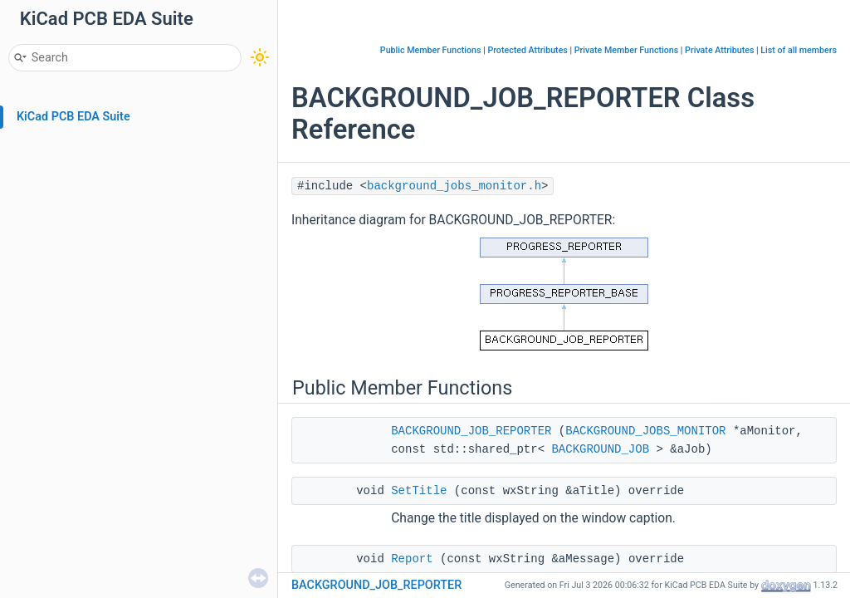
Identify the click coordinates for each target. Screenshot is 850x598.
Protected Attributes (527, 50)
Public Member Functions (430, 50)
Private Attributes (719, 50)
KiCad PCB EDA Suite (73, 117)
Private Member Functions (626, 50)
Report (411, 559)
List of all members (798, 50)
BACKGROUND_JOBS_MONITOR (645, 431)
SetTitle (419, 491)
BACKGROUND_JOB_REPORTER (471, 431)
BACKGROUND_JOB (600, 449)
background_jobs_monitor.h (454, 186)
